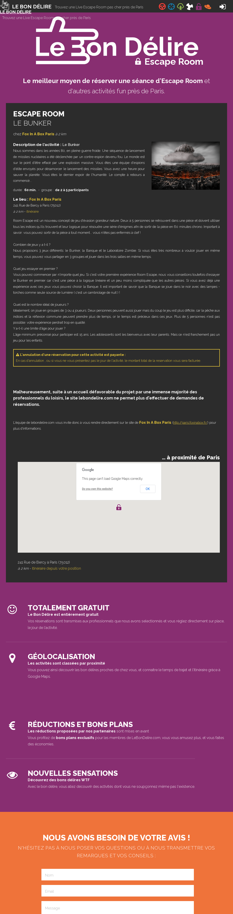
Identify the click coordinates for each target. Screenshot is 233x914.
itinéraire (32, 211)
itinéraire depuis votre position (56, 568)
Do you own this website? (97, 488)
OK (148, 489)
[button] (118, 507)
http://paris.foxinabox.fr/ (190, 422)
